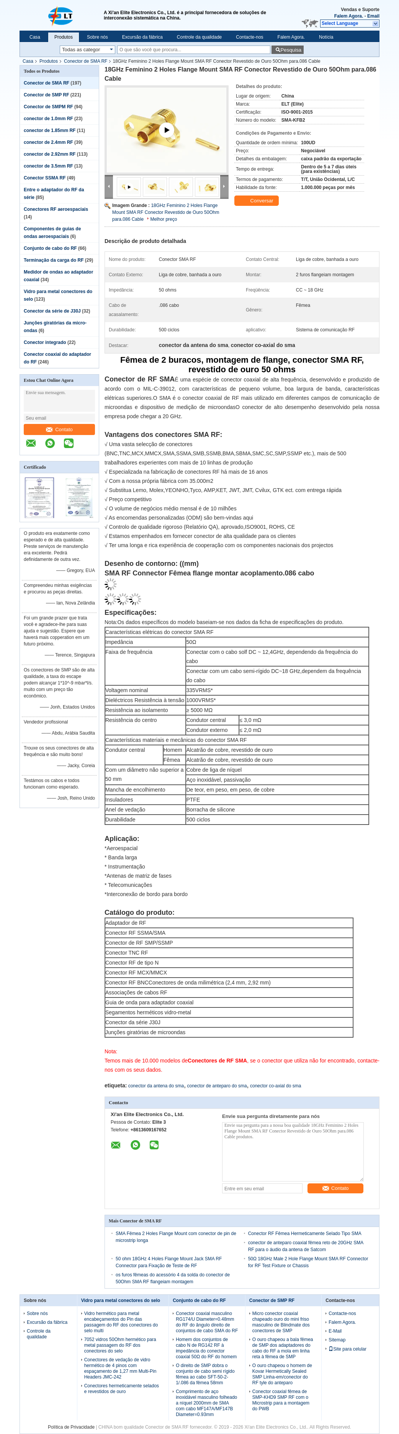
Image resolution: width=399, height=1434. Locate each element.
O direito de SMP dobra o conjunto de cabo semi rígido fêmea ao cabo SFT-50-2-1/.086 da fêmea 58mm (205, 1374)
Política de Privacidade (71, 1427)
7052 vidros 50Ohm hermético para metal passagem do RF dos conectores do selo (120, 1345)
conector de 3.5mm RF (48, 166)
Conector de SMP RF (46, 95)
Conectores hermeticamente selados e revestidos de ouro (121, 1388)
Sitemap (337, 1340)
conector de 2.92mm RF (49, 154)
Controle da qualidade (199, 37)
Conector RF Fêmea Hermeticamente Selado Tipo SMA (304, 1233)
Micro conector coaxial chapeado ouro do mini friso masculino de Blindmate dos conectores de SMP (281, 1322)
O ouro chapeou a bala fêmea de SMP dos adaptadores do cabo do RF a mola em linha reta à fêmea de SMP (282, 1348)
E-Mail (335, 1331)
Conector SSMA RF (45, 178)
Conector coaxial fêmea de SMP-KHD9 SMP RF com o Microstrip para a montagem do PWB (280, 1400)
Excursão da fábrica (142, 37)
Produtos (63, 37)
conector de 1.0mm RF (48, 118)
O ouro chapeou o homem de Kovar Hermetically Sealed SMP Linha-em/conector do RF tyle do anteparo (282, 1374)
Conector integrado (45, 342)
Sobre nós (97, 37)
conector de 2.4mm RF (48, 142)
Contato (59, 429)
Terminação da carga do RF (54, 260)
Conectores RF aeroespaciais (56, 209)
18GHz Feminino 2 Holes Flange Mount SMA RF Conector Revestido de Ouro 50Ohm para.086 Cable (165, 212)
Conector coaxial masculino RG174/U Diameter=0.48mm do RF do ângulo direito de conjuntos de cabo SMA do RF (207, 1322)
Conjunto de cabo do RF (50, 248)
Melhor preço (163, 219)
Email (373, 16)
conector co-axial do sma (275, 1086)
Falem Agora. (348, 16)
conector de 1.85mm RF (49, 130)
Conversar (257, 201)
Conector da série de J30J (52, 311)
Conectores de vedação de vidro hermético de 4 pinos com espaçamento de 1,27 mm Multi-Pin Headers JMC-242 (120, 1368)
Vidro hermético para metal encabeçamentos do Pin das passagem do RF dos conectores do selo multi (121, 1322)
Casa (34, 37)
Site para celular (347, 1349)
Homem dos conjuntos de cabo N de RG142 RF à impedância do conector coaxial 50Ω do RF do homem (206, 1348)
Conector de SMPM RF (48, 106)
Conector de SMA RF (85, 61)
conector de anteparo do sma (217, 1086)
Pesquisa (290, 50)
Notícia (326, 37)
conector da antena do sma (156, 1086)
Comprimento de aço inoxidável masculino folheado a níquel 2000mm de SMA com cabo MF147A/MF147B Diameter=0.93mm (206, 1403)
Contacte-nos (249, 37)
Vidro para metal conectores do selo (120, 1300)
